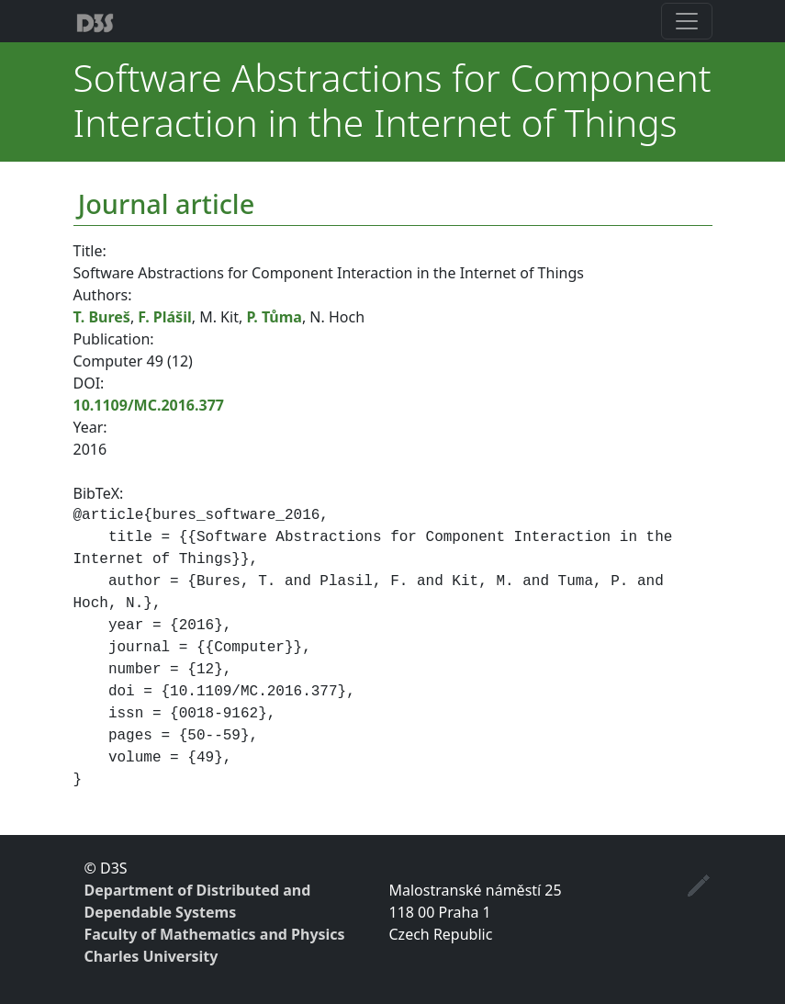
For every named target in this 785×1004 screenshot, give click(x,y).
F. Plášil (164, 317)
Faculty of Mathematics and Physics (214, 934)
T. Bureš (101, 317)
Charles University (151, 956)
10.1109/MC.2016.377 (148, 405)
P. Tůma (274, 317)
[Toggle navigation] (686, 21)
